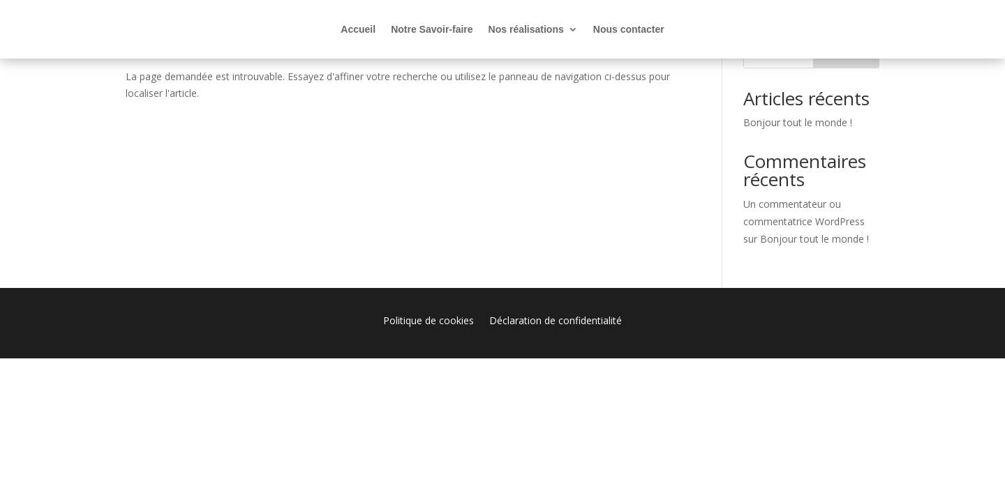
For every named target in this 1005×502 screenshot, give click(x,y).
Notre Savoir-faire (431, 29)
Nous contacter (628, 29)
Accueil (358, 29)
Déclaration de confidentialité (555, 321)
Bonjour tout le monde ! (797, 122)
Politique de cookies (428, 321)
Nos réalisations (526, 29)
